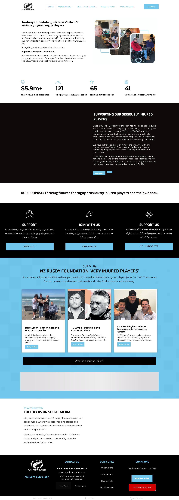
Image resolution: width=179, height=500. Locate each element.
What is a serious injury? (89, 361)
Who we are (107, 468)
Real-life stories (107, 487)
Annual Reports (80, 486)
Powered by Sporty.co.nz (42, 498)
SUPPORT (30, 246)
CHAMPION (89, 246)
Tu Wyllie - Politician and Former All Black (85, 329)
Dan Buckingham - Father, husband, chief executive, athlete (132, 329)
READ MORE (32, 347)
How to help (107, 481)
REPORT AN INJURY (142, 487)
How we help (107, 474)
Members (89, 498)
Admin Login (136, 498)
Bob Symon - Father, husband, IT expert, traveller (42, 329)
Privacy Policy (63, 486)
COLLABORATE (149, 246)
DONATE (151, 6)
